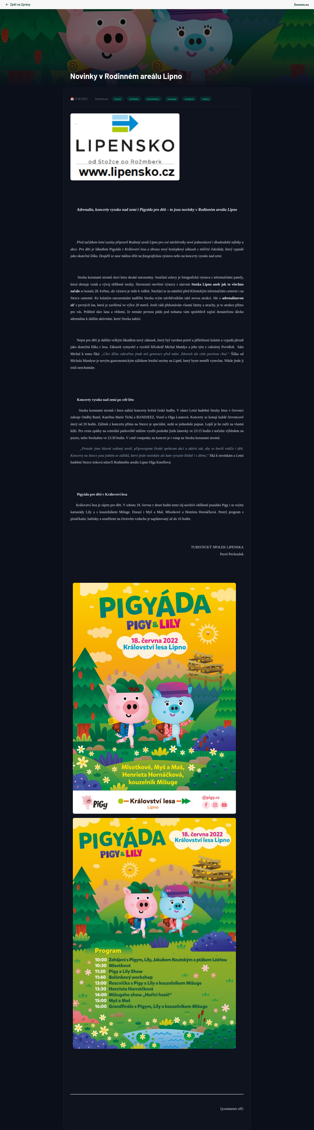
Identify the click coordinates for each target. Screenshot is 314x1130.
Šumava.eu (301, 4)
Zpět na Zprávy (17, 4)
